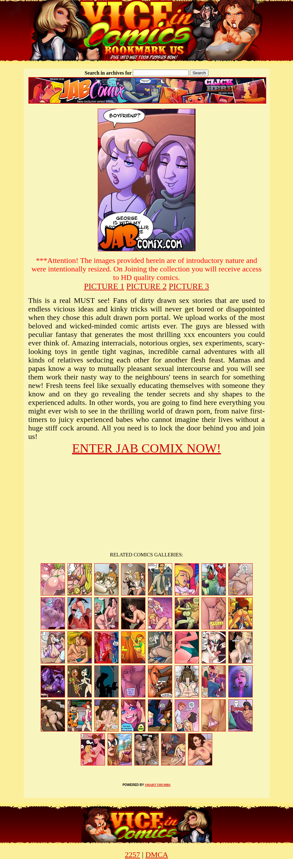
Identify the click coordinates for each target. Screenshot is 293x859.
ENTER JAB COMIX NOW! (146, 448)
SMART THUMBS (157, 785)
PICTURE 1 (104, 286)
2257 (132, 854)
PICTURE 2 (146, 286)
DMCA (156, 854)
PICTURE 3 (189, 286)
